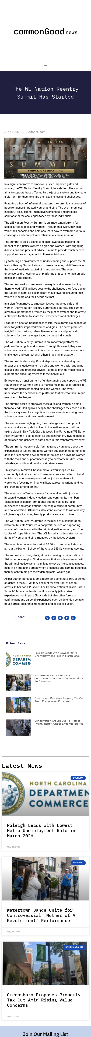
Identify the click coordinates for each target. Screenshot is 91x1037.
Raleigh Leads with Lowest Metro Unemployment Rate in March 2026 (57, 654)
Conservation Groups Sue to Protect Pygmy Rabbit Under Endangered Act (58, 722)
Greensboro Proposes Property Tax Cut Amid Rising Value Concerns (59, 700)
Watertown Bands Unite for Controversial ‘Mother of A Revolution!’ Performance (58, 678)
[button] (45, 64)
